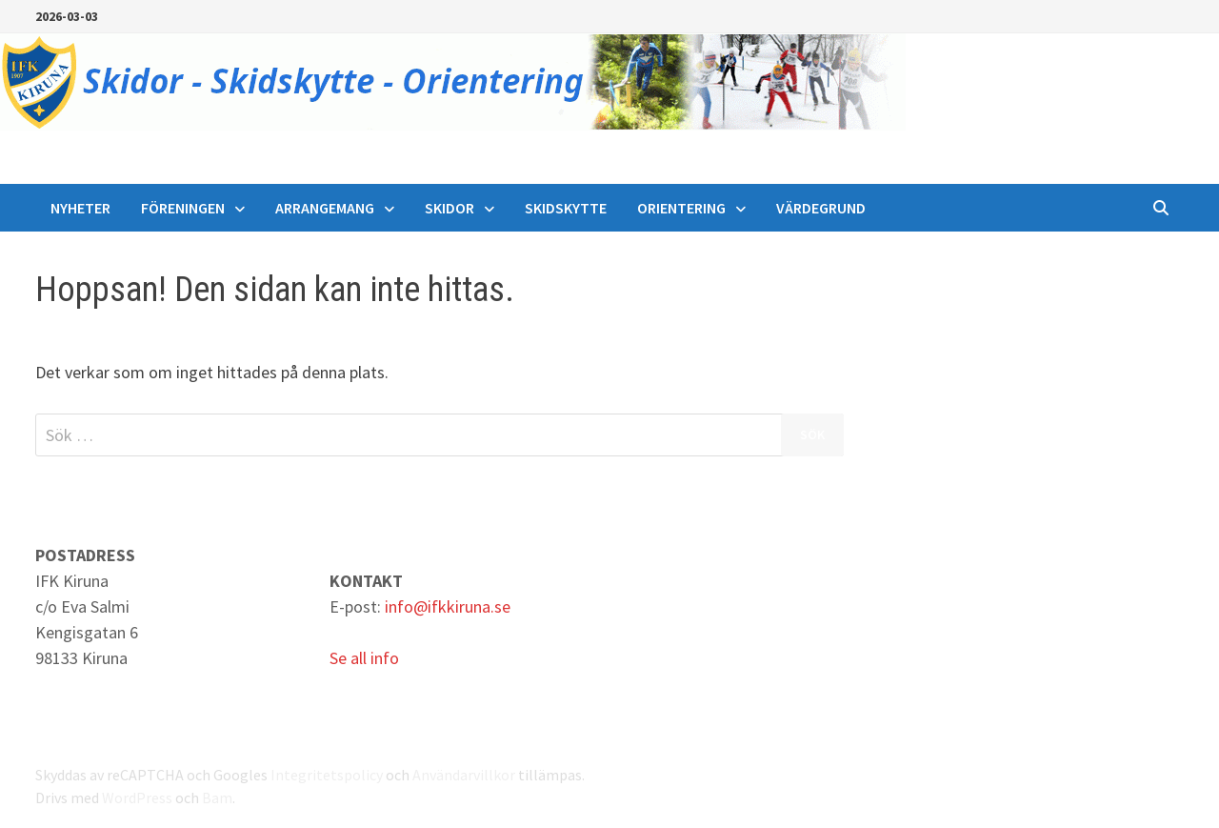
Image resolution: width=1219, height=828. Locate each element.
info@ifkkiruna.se (447, 606)
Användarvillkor (463, 774)
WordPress (137, 797)
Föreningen (183, 207)
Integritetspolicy (326, 774)
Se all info (364, 658)
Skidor (449, 207)
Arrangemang (324, 207)
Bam (217, 797)
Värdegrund (821, 207)
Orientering (681, 207)
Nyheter (80, 207)
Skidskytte (566, 207)
